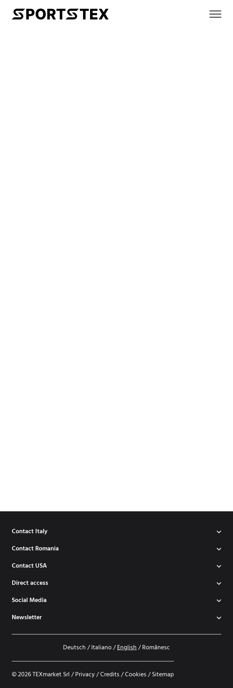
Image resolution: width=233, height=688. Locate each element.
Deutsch (74, 647)
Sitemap (163, 675)
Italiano (101, 647)
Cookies (135, 675)
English (127, 647)
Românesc (156, 647)
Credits (109, 675)
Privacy (85, 675)
